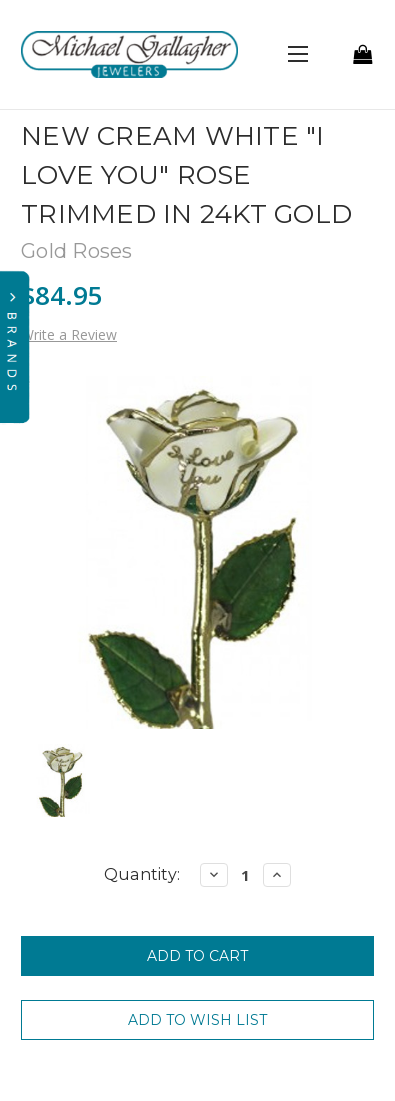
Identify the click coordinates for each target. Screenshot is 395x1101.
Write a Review (69, 334)
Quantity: (142, 874)
